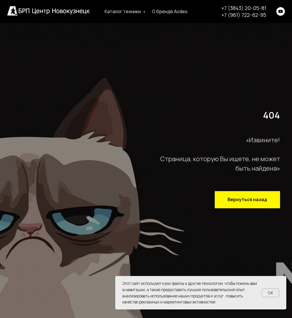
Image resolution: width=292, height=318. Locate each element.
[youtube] (280, 11)
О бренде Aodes (170, 11)
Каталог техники (123, 11)
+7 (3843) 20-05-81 (243, 8)
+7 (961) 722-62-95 (243, 14)
